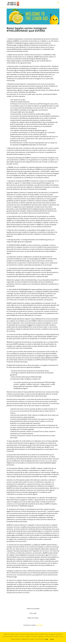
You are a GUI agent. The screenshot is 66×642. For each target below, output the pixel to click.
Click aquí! (40, 625)
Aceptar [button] (52, 639)
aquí (46, 639)
